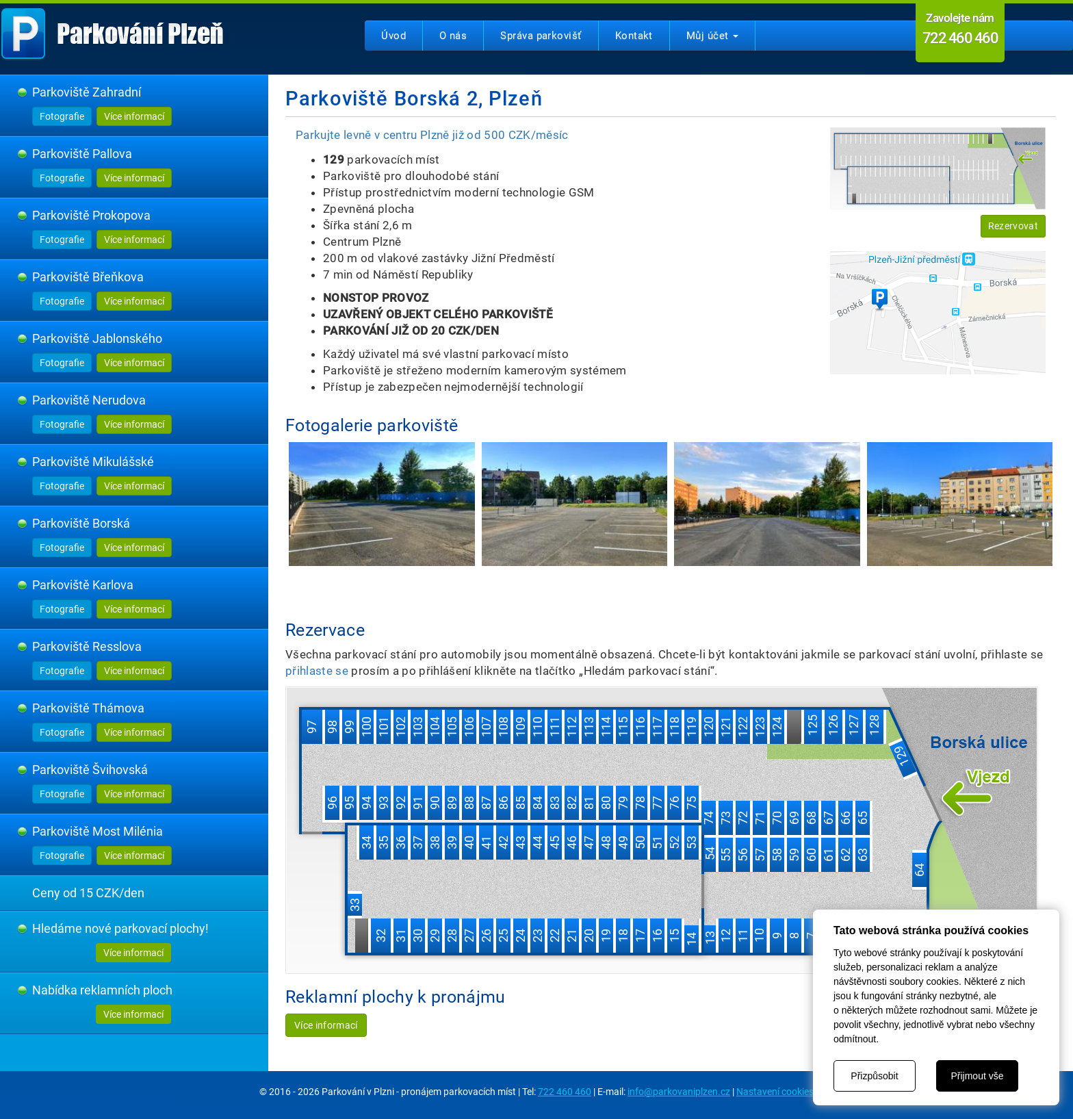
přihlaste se (316, 671)
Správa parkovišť (540, 35)
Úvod (393, 35)
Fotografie (62, 116)
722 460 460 (564, 1091)
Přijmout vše (977, 1075)
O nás (453, 35)
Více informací (134, 116)
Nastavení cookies (775, 1091)
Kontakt (634, 35)
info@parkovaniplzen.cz (679, 1091)
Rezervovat (1013, 225)
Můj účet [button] (712, 35)
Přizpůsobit (874, 1075)
